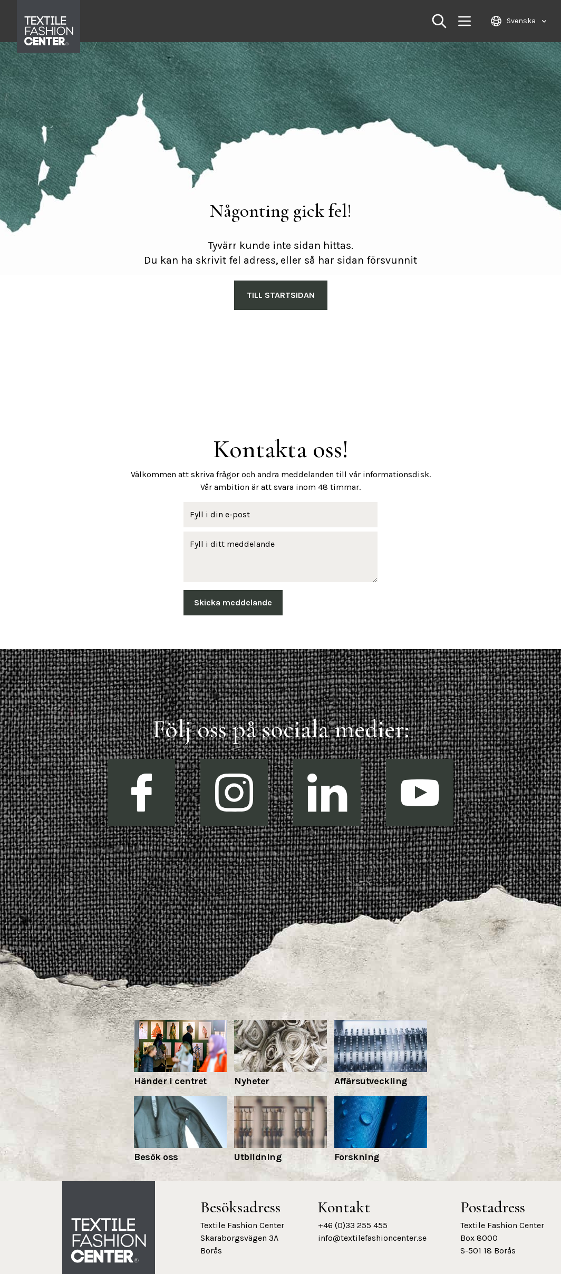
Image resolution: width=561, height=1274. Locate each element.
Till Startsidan (281, 295)
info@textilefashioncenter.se (372, 1238)
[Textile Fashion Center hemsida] (109, 1240)
